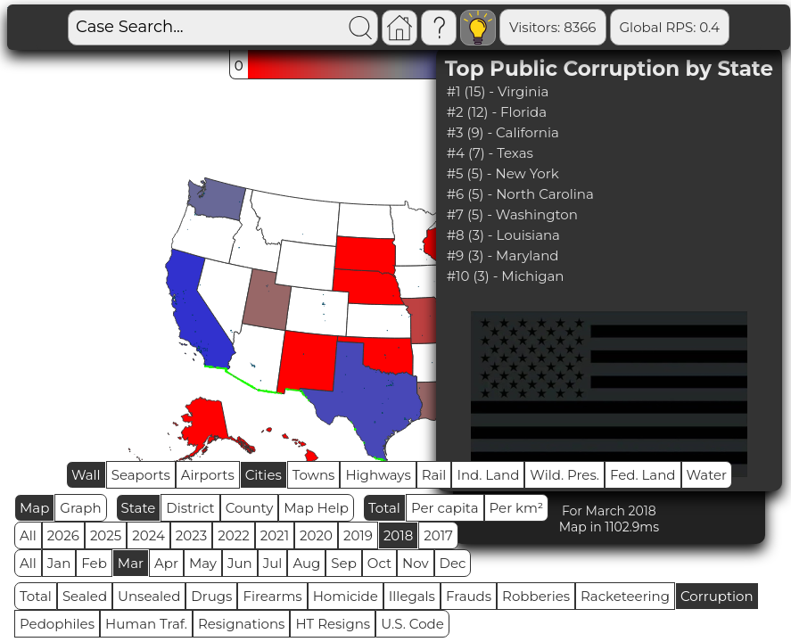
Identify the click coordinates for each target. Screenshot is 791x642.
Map (34, 507)
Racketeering (625, 596)
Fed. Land (643, 474)
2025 (105, 535)
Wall (86, 474)
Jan (59, 563)
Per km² (517, 507)
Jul (273, 563)
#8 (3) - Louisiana (503, 234)
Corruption (717, 596)
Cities (263, 474)
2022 (233, 535)
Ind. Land (488, 474)
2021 (274, 535)
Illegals (412, 596)
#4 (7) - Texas (490, 152)
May (203, 563)
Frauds (468, 596)
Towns (314, 474)
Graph (80, 507)
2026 (63, 535)
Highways (377, 474)
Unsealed (149, 596)
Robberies (536, 596)
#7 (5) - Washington (512, 214)
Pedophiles (57, 623)
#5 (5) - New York (503, 173)
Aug (306, 563)
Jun (239, 563)
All (28, 535)
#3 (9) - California (503, 132)
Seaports (140, 474)
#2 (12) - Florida (497, 111)
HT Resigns (332, 623)
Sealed (84, 596)
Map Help (316, 507)
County (250, 507)
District (190, 507)
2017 (438, 535)
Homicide (345, 596)
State (138, 507)
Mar (131, 563)
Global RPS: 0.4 (670, 27)
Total (384, 507)
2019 (358, 535)
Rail (434, 474)
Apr (166, 563)
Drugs (211, 596)
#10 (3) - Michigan (505, 276)
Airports (208, 474)
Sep (343, 563)
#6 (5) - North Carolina (520, 193)
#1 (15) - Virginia (498, 91)
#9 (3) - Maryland (503, 255)
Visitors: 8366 (552, 27)
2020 (316, 535)
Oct (379, 563)
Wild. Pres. (564, 474)
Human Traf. (146, 623)
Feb (93, 563)
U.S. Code (412, 623)
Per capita (445, 507)
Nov (415, 563)
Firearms (272, 596)
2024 (148, 535)
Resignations (241, 623)
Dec (453, 563)
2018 (398, 535)
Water (707, 474)
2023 (191, 535)
